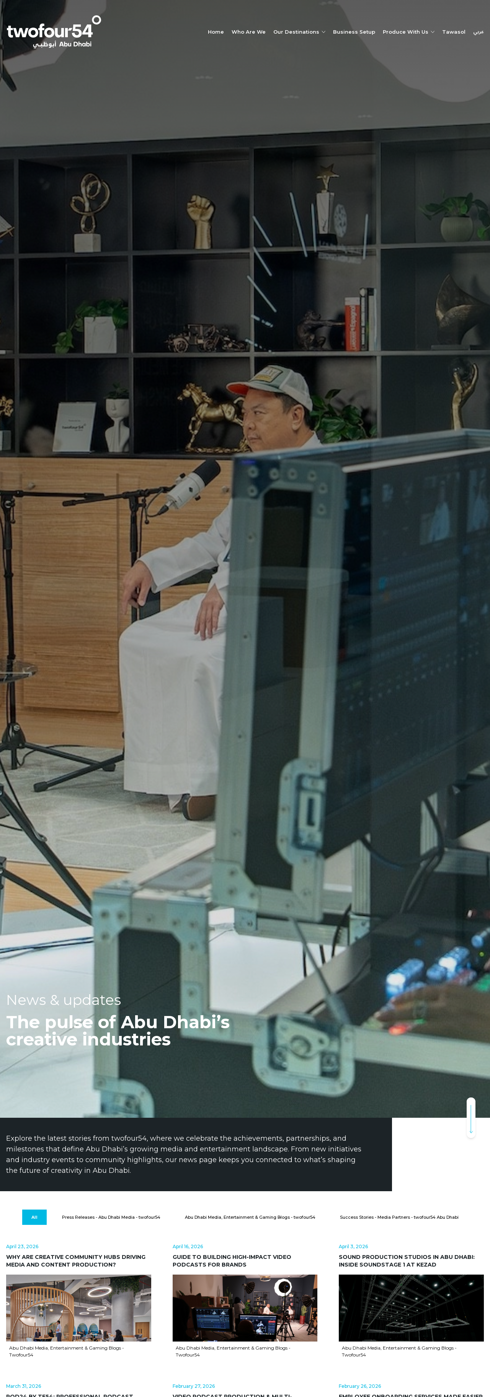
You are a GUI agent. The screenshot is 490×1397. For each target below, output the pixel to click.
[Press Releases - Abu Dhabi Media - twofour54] (111, 1217)
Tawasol (454, 32)
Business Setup (354, 32)
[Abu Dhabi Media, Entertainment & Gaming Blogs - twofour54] (250, 1217)
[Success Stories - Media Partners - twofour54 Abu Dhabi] (399, 1217)
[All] (34, 1217)
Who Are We (249, 32)
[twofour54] (54, 32)
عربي (478, 32)
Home (216, 32)
